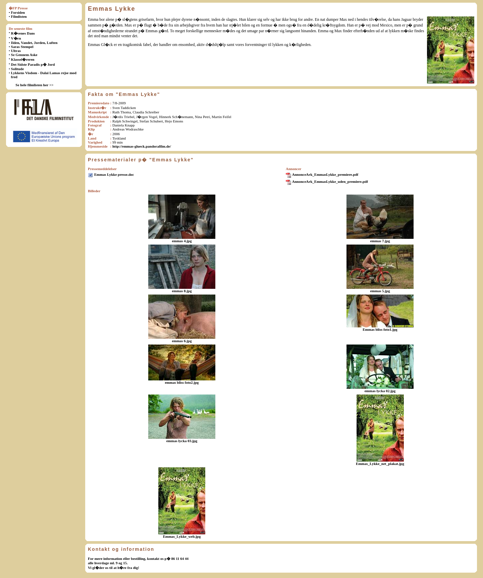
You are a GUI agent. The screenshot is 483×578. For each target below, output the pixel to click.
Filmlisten (19, 16)
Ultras (16, 51)
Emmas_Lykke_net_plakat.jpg (380, 464)
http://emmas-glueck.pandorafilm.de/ (141, 146)
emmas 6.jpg (182, 341)
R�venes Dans (23, 33)
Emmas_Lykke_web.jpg (182, 536)
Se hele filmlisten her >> (34, 85)
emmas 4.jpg (182, 241)
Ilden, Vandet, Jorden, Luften (34, 43)
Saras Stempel (22, 47)
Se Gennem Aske (24, 55)
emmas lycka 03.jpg (182, 441)
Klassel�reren (23, 59)
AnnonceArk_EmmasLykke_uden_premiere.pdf (330, 181)
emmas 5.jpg (380, 291)
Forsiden (18, 12)
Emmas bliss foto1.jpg (380, 329)
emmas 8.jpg (182, 291)
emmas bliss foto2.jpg (182, 382)
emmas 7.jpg (380, 241)
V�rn (16, 38)
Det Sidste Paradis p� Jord (33, 64)
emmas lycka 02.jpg (380, 391)
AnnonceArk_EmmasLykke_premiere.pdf (325, 174)
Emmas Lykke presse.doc (114, 174)
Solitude (17, 69)
